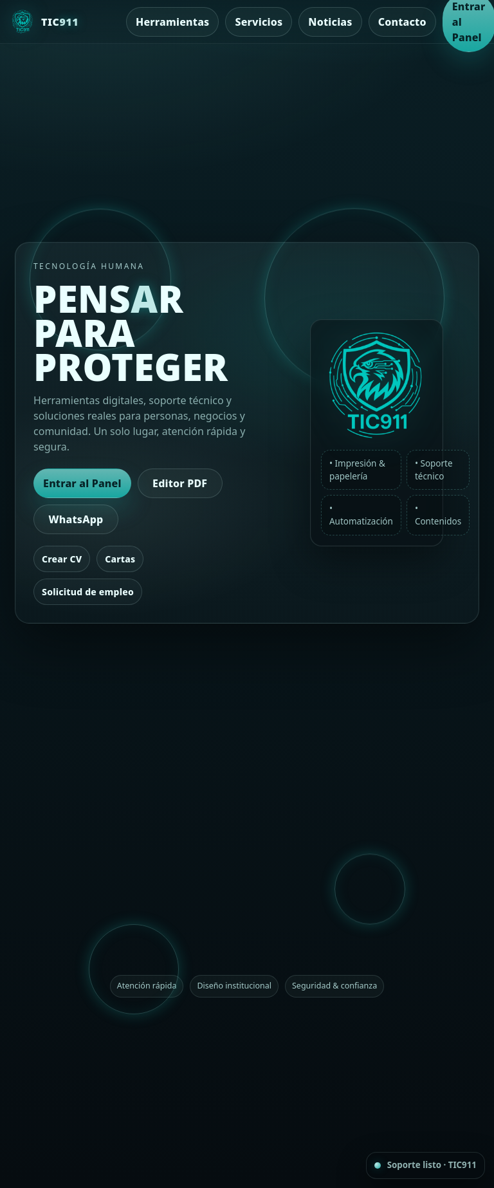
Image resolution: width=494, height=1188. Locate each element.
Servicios (258, 22)
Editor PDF (179, 483)
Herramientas (172, 22)
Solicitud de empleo (88, 592)
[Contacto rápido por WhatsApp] (425, 1165)
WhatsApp (76, 519)
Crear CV (62, 559)
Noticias (330, 22)
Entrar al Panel (82, 483)
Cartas (120, 559)
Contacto (402, 22)
